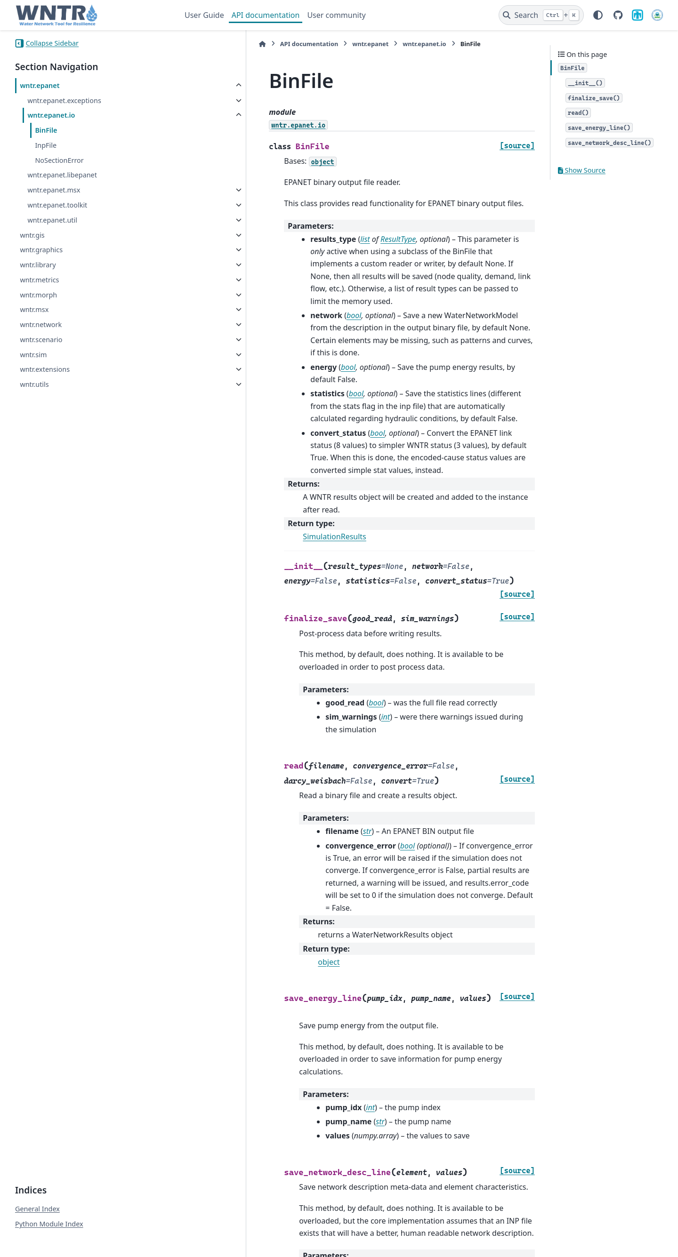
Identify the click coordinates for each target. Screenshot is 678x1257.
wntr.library (38, 264)
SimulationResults (261, 462)
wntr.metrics (39, 279)
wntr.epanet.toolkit (57, 204)
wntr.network (41, 324)
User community (336, 15)
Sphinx (78, 1243)
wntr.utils (34, 384)
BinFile (46, 130)
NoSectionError (59, 160)
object (255, 850)
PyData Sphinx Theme (599, 1235)
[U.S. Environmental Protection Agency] (657, 15)
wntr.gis (32, 235)
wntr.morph (38, 294)
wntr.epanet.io (51, 115)
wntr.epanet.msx (53, 189)
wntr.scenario (41, 339)
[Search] (541, 15)
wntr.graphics (41, 249)
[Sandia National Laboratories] (637, 15)
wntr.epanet (39, 85)
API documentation (266, 15)
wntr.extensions (45, 369)
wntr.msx (34, 309)
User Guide (204, 15)
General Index (37, 1164)
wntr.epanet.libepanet (62, 174)
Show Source (581, 170)
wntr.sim (33, 354)
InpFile (45, 145)
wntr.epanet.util (52, 220)
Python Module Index (49, 1179)
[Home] (189, 44)
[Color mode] (598, 15)
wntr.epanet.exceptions (64, 100)
